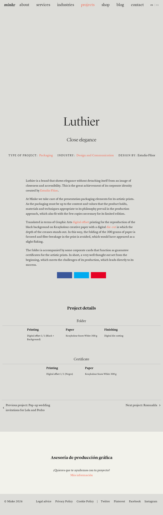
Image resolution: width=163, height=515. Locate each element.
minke (9, 5)
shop (101, 4)
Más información (81, 475)
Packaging (46, 155)
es (151, 5)
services (50, 4)
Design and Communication (95, 155)
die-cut (111, 227)
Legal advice (43, 501)
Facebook (135, 501)
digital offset (81, 222)
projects (86, 4)
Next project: (141, 405)
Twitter (105, 501)
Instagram (151, 501)
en (157, 5)
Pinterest (119, 501)
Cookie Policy (85, 501)
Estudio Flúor (49, 190)
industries (68, 4)
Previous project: (28, 408)
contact (128, 4)
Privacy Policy (64, 501)
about (34, 4)
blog (114, 4)
